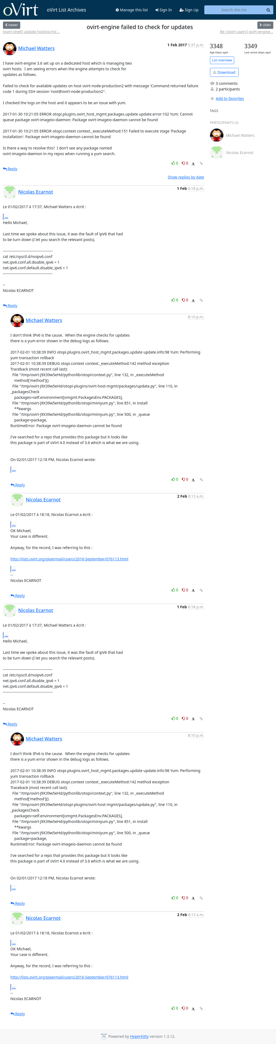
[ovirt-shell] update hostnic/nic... (31, 31)
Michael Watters (36, 48)
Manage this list (132, 9)
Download (224, 72)
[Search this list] (234, 10)
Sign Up (189, 9)
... (6, 216)
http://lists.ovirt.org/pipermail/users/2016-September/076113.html (70, 558)
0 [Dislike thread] (185, 163)
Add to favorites (227, 98)
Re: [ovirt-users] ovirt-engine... (246, 31)
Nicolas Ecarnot (35, 191)
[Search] (268, 10)
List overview (222, 60)
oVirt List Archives (44, 9)
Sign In (164, 9)
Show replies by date (186, 177)
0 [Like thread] (175, 163)
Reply (10, 168)
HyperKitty (139, 1036)
